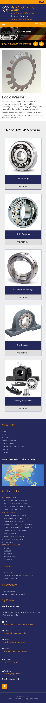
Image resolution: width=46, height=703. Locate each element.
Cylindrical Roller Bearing (16, 518)
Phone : (10, 661)
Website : (12, 672)
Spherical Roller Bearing (15, 515)
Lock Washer (10, 557)
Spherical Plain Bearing (12, 539)
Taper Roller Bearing (13, 521)
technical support (10, 578)
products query (9, 591)
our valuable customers (13, 446)
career (5, 449)
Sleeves (7, 551)
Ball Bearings (9, 497)
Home (4, 431)
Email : (18, 623)
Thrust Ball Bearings (13, 509)
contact (5, 452)
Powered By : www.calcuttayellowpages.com (23, 697)
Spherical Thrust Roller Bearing (18, 524)
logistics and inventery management (18, 575)
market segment (9, 440)
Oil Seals (8, 560)
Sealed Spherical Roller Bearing (18, 527)
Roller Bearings (10, 512)
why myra (6, 437)
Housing (7, 548)
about (4, 434)
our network (8, 443)
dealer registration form (13, 594)
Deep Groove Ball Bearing (16, 500)
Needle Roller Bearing (14, 536)
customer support (10, 572)
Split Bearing (10, 533)
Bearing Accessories (12, 545)
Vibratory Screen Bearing (15, 530)
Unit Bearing (7, 542)
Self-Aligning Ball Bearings (16, 503)
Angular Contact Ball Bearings (18, 506)
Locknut (8, 554)
